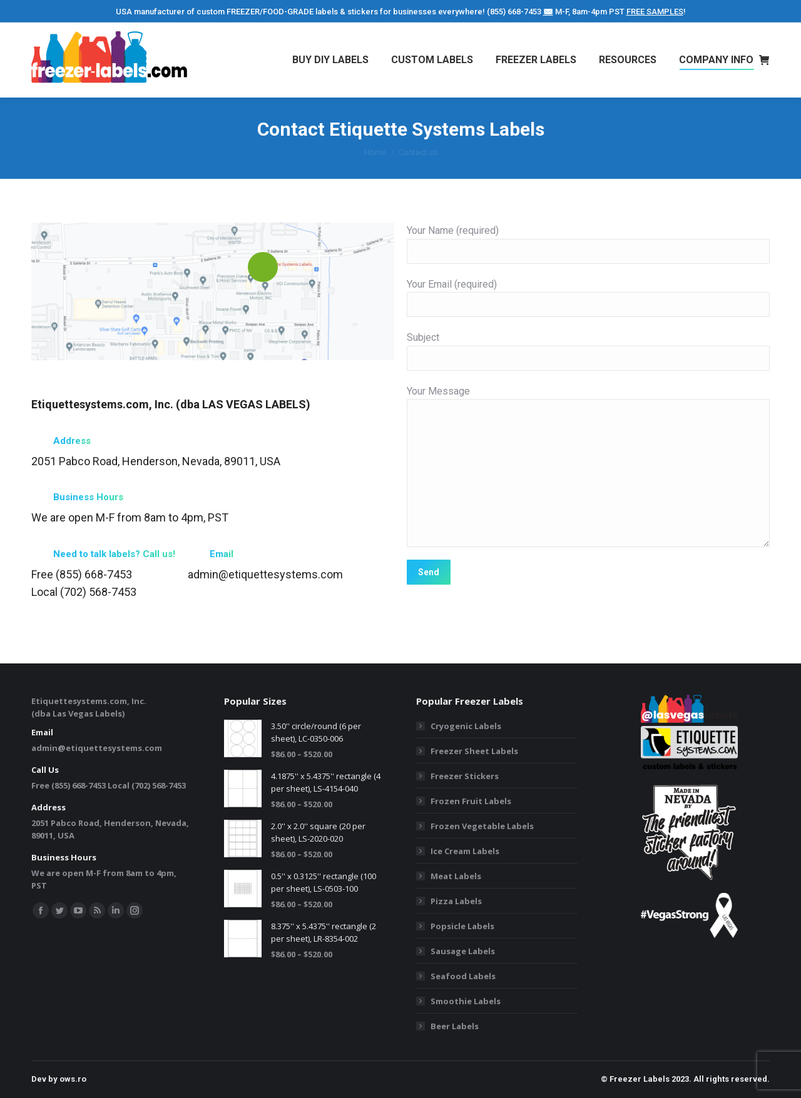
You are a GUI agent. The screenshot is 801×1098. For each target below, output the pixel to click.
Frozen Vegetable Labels (482, 826)
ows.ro (72, 1079)
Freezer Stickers (465, 776)
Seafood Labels (463, 976)
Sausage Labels (463, 951)
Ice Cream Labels (465, 851)
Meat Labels (456, 876)
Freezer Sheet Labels (474, 751)
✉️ (548, 11)
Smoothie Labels (466, 1001)
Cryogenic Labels (466, 726)
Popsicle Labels (462, 926)
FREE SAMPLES (654, 11)
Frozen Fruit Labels (471, 801)
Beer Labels (455, 1026)
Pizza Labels (456, 901)
